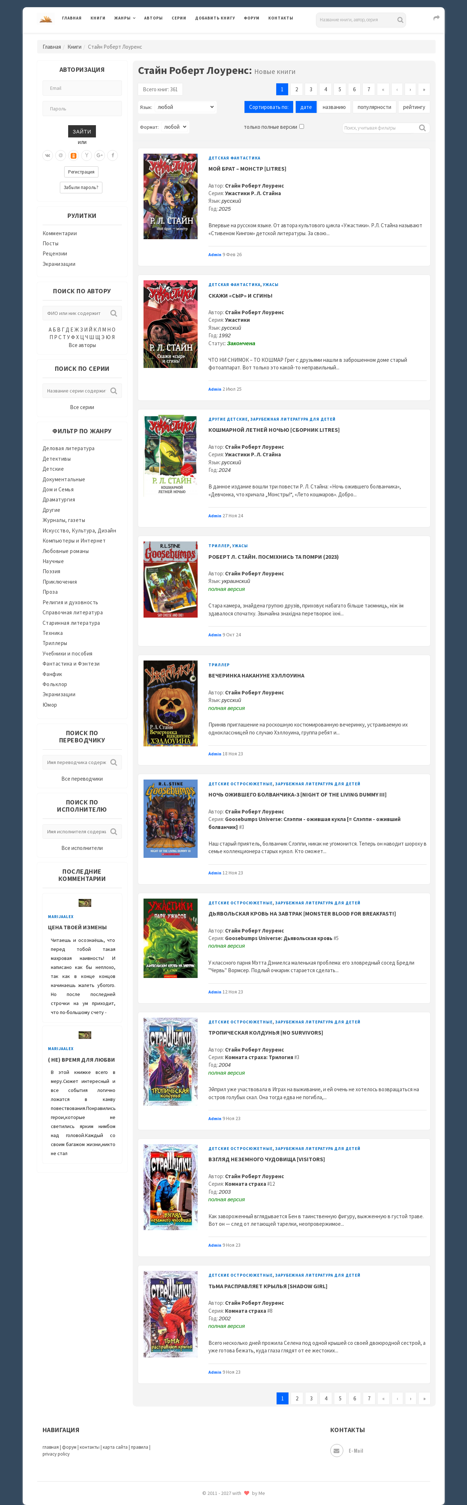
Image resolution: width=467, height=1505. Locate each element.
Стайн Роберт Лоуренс (254, 185)
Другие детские (228, 419)
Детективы (57, 458)
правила (139, 1447)
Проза (50, 591)
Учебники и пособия (68, 653)
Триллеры (55, 643)
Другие (52, 509)
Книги (98, 18)
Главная (72, 18)
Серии (179, 18)
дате (306, 107)
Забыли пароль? (81, 187)
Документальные (64, 479)
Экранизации (59, 263)
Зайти (82, 131)
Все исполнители (82, 847)
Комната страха (245, 1183)
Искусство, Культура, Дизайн (79, 530)
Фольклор (55, 684)
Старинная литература (71, 622)
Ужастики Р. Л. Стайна (253, 193)
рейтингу (414, 107)
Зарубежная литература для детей (293, 419)
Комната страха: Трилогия (259, 1057)
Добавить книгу (215, 18)
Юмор (50, 704)
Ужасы (271, 284)
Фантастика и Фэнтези (71, 663)
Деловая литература (69, 448)
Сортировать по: (268, 107)
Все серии (82, 407)
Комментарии (60, 233)
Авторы (153, 18)
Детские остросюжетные (240, 783)
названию (334, 107)
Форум (252, 18)
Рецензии (55, 253)
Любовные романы (66, 551)
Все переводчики (82, 778)
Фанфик (52, 674)
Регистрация (81, 172)
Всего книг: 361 (160, 89)
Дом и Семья (58, 489)
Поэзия (52, 571)
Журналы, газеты (64, 520)
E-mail (347, 1450)
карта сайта (115, 1447)
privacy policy (56, 1454)
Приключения (60, 581)
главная (51, 1447)
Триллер (219, 545)
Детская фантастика (234, 158)
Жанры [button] (122, 18)
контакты (90, 1447)
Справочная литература (73, 612)
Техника (53, 632)
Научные (53, 561)
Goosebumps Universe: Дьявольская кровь (278, 938)
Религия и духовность (70, 602)
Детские (53, 468)
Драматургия (59, 499)
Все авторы (82, 345)
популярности (374, 107)
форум (69, 1447)
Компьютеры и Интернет (74, 540)
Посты (51, 243)
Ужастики (237, 319)
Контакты (281, 18)
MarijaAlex (61, 916)
